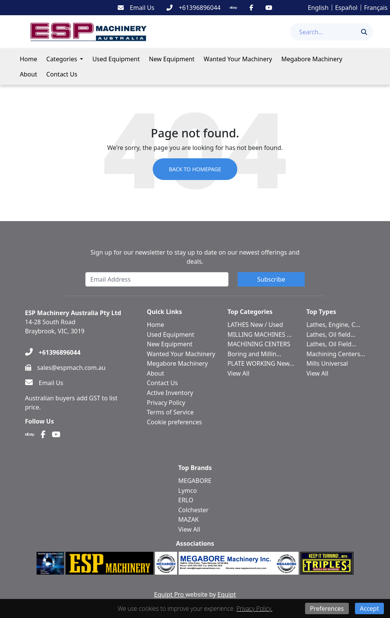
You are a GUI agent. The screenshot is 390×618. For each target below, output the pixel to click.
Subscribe (271, 279)
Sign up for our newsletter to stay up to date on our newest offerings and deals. (195, 257)
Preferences (327, 608)
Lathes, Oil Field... (331, 344)
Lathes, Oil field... (330, 334)
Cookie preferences (174, 422)
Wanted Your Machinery (238, 59)
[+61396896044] (193, 7)
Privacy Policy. (254, 608)
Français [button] (376, 7)
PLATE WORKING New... (260, 363)
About (28, 74)
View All (238, 373)
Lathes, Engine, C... (333, 324)
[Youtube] (268, 7)
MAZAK (188, 519)
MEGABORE (194, 480)
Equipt (226, 594)
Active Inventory (170, 393)
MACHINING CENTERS (258, 344)
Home (28, 59)
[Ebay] (233, 7)
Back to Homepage (195, 169)
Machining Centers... (335, 354)
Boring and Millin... (254, 354)
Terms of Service (170, 412)
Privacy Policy (166, 402)
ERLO (185, 500)
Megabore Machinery (311, 59)
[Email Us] (136, 7)
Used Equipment (116, 59)
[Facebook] (251, 7)
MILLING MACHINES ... (259, 334)
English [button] (318, 7)
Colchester (193, 510)
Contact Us (61, 74)
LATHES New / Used (255, 324)
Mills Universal (327, 363)
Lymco (187, 490)
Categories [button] (61, 59)
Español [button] (346, 7)
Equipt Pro (169, 594)
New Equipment (172, 59)
